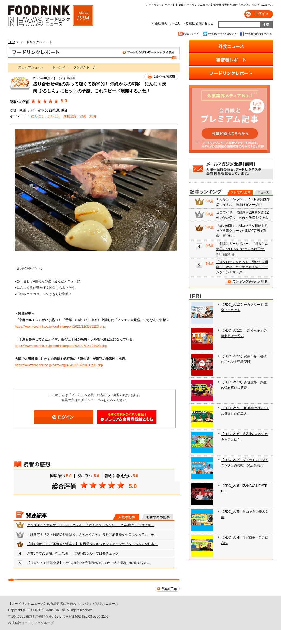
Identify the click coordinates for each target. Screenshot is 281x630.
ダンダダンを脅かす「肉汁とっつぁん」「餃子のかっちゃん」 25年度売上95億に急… (90, 525)
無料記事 (262, 192)
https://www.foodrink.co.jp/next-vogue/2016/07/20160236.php (59, 365)
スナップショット (31, 67)
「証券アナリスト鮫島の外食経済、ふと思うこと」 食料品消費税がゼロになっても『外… (92, 534)
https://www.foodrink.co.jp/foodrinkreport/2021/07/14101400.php (61, 346)
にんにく (37, 116)
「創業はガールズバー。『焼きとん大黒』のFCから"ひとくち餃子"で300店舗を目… (242, 249)
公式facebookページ (256, 34)
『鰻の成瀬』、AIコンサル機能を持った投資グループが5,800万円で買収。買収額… (242, 231)
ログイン (258, 14)
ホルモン (53, 116)
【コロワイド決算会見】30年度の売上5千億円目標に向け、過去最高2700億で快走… (88, 563)
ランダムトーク (84, 67)
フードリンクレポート (94, 53)
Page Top (167, 589)
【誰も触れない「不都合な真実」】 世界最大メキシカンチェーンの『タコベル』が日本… (92, 544)
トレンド (58, 67)
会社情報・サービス (167, 23)
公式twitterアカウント (220, 34)
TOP (11, 42)
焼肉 (92, 116)
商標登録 (69, 116)
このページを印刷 (161, 77)
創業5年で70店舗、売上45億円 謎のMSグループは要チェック (73, 553)
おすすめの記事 (157, 517)
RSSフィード (189, 34)
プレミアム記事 (240, 192)
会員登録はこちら (126, 417)
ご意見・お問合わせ (198, 23)
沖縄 (83, 116)
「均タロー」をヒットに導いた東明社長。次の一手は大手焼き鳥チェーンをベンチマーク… (242, 267)
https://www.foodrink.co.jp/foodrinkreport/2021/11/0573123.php (60, 326)
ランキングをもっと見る (247, 281)
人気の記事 (126, 517)
